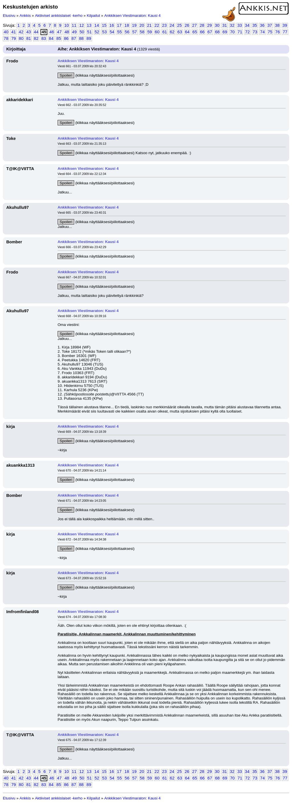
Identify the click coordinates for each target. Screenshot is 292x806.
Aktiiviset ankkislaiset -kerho (59, 15)
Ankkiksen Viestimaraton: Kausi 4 (132, 15)
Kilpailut (93, 15)
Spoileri (66, 75)
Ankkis (25, 15)
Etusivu (9, 15)
